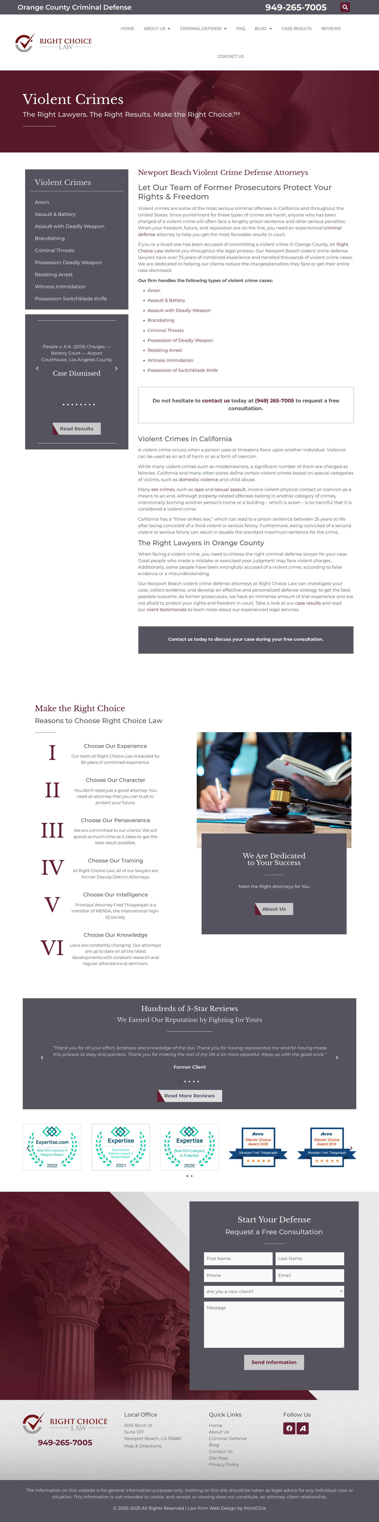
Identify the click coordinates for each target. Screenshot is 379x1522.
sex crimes (163, 489)
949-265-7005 (296, 7)
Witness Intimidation (60, 286)
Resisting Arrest (54, 274)
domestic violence (199, 479)
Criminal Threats (54, 250)
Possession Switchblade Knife (71, 299)
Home (127, 28)
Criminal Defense (203, 28)
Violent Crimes (63, 182)
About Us (157, 28)
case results (308, 603)
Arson (42, 202)
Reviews (331, 28)
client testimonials (166, 609)
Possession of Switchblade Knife (183, 370)
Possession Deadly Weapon (68, 262)
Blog (263, 28)
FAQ (240, 28)
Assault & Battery (55, 214)
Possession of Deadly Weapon (180, 340)
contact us (216, 401)
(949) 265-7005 (274, 401)
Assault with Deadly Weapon (70, 226)
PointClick (255, 1507)
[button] (345, 7)
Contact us (180, 639)
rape (199, 489)
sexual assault (230, 489)
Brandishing (50, 238)
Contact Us (231, 56)
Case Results (297, 28)
